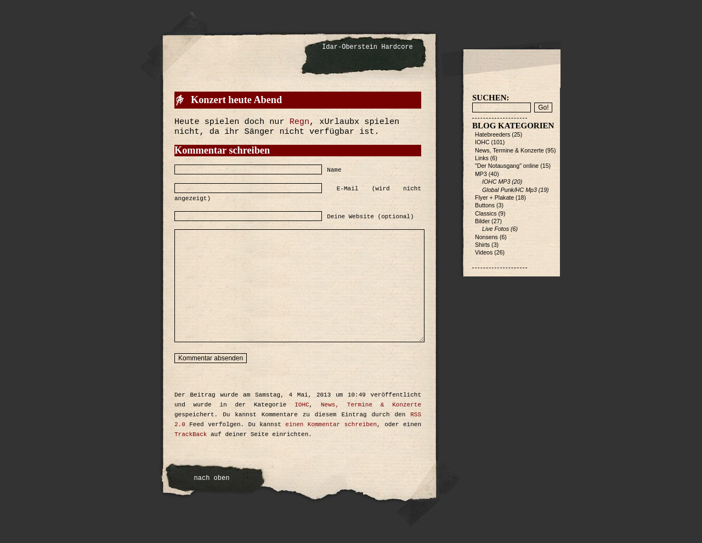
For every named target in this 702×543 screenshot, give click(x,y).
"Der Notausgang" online (507, 165)
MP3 (481, 174)
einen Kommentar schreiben (331, 424)
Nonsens (486, 237)
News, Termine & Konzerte (371, 404)
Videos (483, 252)
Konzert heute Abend (236, 99)
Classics (486, 213)
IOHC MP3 (496, 181)
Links (482, 158)
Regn (299, 122)
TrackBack (190, 434)
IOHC (302, 404)
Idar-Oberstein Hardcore (367, 47)
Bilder (482, 221)
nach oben (212, 478)
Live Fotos (495, 228)
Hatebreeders (492, 134)
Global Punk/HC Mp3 (509, 189)
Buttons (485, 205)
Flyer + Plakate (494, 197)
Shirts (482, 244)
